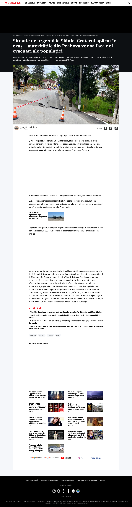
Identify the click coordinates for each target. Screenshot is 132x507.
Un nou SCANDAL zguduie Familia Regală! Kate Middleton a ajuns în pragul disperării (37, 420)
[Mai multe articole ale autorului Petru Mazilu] (16, 128)
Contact (103, 480)
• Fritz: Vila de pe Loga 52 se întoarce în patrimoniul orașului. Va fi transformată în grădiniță (65, 312)
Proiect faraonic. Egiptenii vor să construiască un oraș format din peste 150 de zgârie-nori (37, 394)
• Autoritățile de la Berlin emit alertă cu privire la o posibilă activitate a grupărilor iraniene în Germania (66, 322)
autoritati (33, 335)
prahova (50, 335)
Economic (41, 3)
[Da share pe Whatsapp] (116, 128)
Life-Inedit (84, 3)
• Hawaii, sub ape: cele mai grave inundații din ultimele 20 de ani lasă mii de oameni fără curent (64, 316)
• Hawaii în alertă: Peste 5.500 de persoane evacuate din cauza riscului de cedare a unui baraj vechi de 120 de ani (66, 327)
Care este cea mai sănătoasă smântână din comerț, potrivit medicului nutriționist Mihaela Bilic (77, 434)
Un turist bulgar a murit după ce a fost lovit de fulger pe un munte (76, 394)
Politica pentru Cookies (49, 480)
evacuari (41, 335)
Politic (52, 3)
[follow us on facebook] (95, 458)
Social (74, 3)
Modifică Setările (66, 485)
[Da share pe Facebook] (105, 128)
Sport (108, 3)
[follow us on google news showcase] (51, 458)
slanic (58, 335)
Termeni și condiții (67, 480)
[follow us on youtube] (66, 458)
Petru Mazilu (24, 129)
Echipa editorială (32, 480)
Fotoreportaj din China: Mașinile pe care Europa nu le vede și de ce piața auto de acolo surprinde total (36, 448)
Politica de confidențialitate (87, 480)
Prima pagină (17, 35)
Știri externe (63, 3)
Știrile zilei (30, 3)
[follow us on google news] (36, 458)
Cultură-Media (97, 3)
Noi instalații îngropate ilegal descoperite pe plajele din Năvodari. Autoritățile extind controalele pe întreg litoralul (38, 215)
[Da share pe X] (110, 128)
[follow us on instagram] (81, 458)
